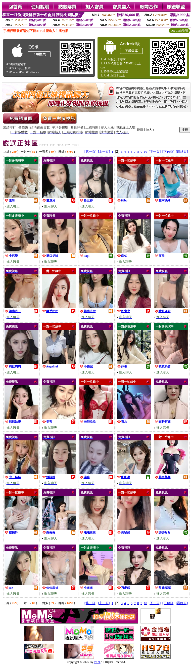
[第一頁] (90, 151)
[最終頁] (182, 151)
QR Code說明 (179, 30)
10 (145, 151)
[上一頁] (104, 151)
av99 (97, 662)
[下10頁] (168, 151)
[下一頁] (155, 151)
